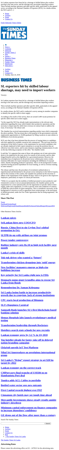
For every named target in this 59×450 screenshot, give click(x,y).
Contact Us (9, 19)
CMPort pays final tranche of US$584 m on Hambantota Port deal (24, 374)
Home (7, 13)
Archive (7, 15)
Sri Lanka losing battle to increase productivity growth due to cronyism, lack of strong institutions (28, 294)
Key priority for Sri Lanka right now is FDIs (25, 275)
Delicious (4, 206)
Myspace (49, 206)
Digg (9, 206)
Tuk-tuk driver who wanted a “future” (21, 257)
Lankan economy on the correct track (21, 367)
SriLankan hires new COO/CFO (18, 222)
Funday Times (10, 62)
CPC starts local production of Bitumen (22, 300)
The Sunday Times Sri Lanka (15, 436)
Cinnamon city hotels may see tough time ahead (26, 395)
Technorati (32, 206)
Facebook (4, 204)
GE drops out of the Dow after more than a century (28, 415)
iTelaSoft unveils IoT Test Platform (19, 347)
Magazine (9, 60)
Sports (8, 56)
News (7, 47)
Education (9, 66)
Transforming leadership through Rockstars (24, 325)
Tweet (3, 202)
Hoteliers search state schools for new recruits (25, 330)
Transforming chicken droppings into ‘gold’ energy (28, 262)
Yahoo (38, 206)
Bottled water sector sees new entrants (21, 385)
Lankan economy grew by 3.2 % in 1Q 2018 (24, 335)
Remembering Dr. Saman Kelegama (20, 287)
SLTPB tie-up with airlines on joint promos (24, 235)
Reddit (26, 206)
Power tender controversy (14, 240)
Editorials (8, 23)
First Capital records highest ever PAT (21, 390)
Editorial (8, 51)
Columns (8, 49)
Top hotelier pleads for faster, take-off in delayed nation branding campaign (27, 341)
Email (14, 204)
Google (13, 206)
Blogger (43, 206)
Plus (6, 54)
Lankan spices (8, 217)
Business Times (10, 58)
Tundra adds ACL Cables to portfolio (21, 380)
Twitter (9, 204)
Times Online (16, 23)
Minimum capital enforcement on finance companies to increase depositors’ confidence (29, 409)
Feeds (7, 17)
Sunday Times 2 (10, 52)
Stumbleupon (19, 206)
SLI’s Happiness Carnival (15, 305)
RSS (53, 206)
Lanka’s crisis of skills (13, 252)
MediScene (9, 64)
